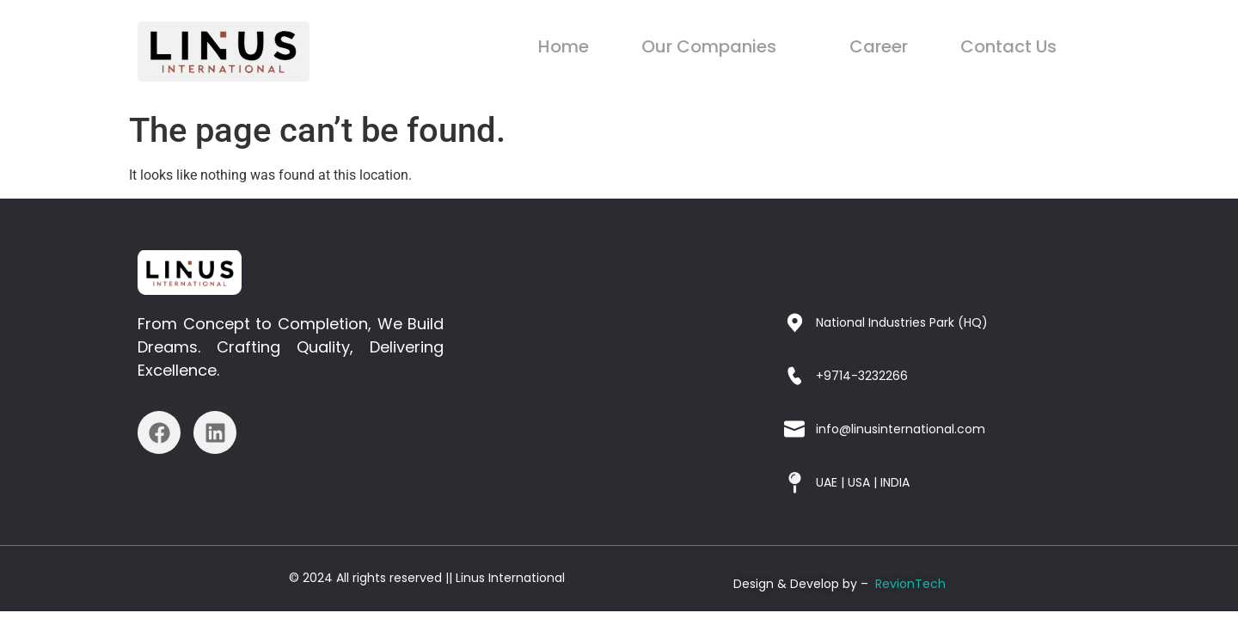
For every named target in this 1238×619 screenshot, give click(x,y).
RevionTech (910, 583)
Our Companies (741, 46)
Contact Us (1013, 46)
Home (598, 46)
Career (893, 46)
